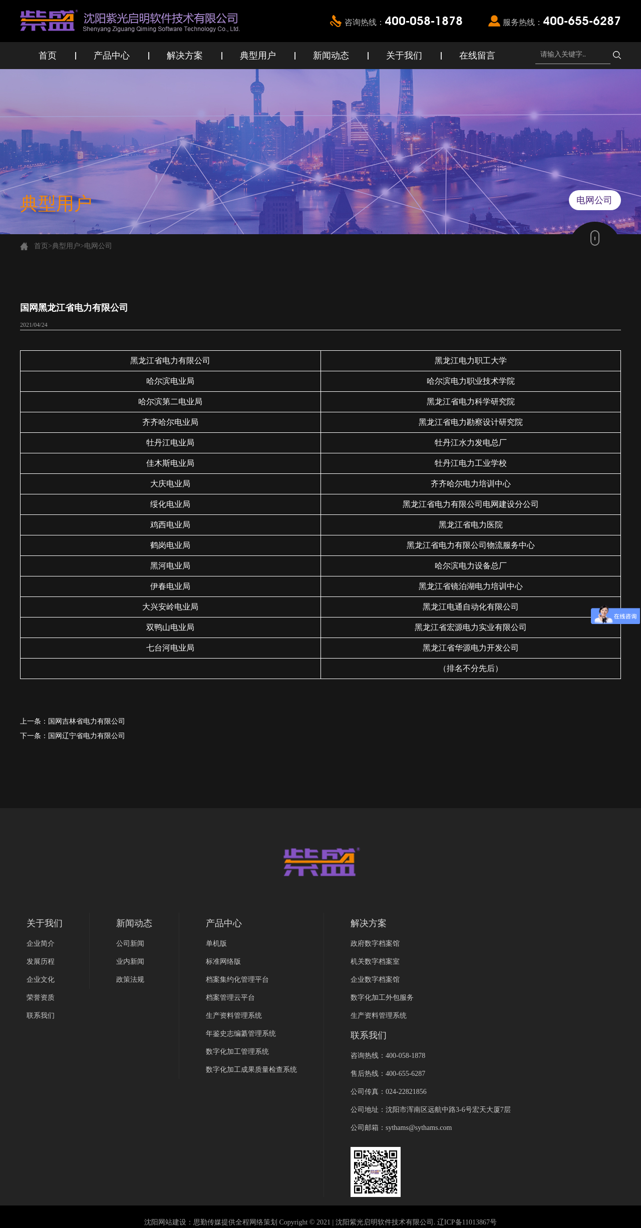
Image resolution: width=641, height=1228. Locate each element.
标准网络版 (223, 961)
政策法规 (130, 979)
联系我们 (41, 1015)
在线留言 (477, 56)
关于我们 (404, 56)
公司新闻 (130, 943)
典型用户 (258, 56)
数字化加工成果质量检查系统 (251, 1069)
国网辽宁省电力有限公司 (86, 736)
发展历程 (41, 961)
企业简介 (41, 943)
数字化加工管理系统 (237, 1051)
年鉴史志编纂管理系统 (241, 1033)
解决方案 (185, 56)
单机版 (216, 943)
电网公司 (98, 246)
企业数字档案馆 (375, 979)
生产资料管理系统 (234, 1015)
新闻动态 (331, 56)
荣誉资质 (41, 997)
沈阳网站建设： (168, 1222)
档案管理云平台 (230, 997)
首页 (48, 56)
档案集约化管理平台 (237, 979)
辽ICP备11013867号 (467, 1222)
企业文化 (41, 979)
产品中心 (112, 56)
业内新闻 (130, 961)
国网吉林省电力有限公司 (86, 721)
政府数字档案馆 (375, 943)
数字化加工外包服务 (382, 997)
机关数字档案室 (375, 961)
